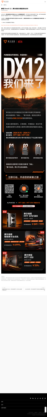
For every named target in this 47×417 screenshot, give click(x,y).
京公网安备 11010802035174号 (32, 413)
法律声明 (40, 412)
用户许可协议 (31, 412)
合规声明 (35, 412)
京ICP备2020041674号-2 (42, 413)
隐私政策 (44, 412)
